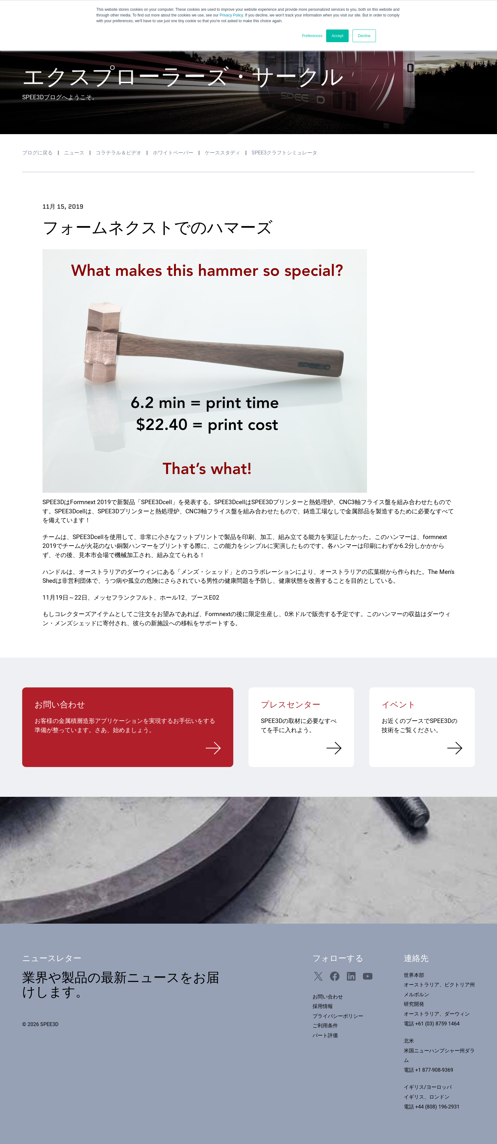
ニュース (74, 153)
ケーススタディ (222, 153)
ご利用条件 (325, 1026)
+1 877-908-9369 (434, 1070)
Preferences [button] (312, 36)
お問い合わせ (328, 997)
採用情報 (323, 1006)
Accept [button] (337, 36)
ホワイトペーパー (173, 153)
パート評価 (325, 1035)
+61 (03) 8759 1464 (437, 1024)
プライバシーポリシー (338, 1016)
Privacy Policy (231, 15)
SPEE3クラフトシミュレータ (284, 153)
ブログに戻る (37, 153)
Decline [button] (364, 36)
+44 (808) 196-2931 (437, 1107)
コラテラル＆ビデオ (118, 153)
